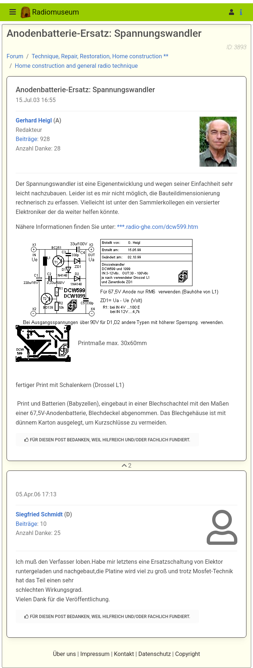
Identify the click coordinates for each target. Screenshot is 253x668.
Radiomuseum (49, 12)
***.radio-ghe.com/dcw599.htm (157, 226)
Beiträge (26, 139)
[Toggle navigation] (12, 12)
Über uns (64, 654)
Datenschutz (154, 654)
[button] (220, 12)
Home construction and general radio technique (76, 65)
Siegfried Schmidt (39, 514)
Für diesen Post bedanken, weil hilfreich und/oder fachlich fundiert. (107, 439)
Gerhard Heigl (34, 120)
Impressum (95, 654)
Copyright (187, 654)
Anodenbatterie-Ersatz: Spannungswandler (85, 89)
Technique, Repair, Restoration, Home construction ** (100, 56)
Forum (15, 56)
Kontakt (124, 654)
